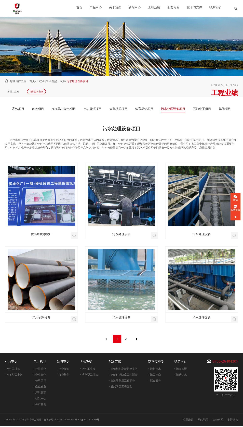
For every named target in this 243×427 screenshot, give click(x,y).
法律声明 (217, 421)
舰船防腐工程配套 (121, 388)
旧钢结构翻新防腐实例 (124, 370)
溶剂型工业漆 (57, 81)
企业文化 (40, 376)
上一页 (106, 340)
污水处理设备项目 (173, 110)
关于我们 (115, 8)
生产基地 (40, 405)
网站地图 (203, 421)
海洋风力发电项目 (64, 110)
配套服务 (155, 382)
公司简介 (40, 370)
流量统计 (188, 421)
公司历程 (40, 382)
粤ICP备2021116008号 (87, 420)
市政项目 (38, 110)
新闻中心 (135, 8)
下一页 (137, 340)
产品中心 (96, 8)
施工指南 (155, 376)
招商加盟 (181, 370)
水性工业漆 (15, 92)
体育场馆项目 (144, 110)
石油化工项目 (202, 110)
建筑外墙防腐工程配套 (124, 376)
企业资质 (40, 388)
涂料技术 (155, 370)
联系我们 (215, 8)
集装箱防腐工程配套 (123, 382)
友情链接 (232, 421)
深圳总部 (40, 394)
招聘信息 (181, 376)
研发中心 (40, 399)
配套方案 (173, 8)
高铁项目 (18, 110)
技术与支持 (194, 8)
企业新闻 (64, 370)
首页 (79, 8)
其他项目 (225, 110)
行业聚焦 (64, 376)
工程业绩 (154, 8)
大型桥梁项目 (118, 110)
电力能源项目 (93, 110)
